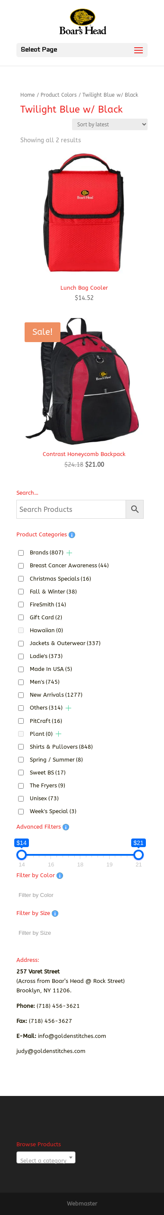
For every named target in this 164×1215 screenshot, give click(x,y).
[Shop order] (110, 124)
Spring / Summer (56, 759)
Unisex (44, 798)
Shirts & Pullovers (61, 747)
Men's (45, 682)
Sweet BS (48, 772)
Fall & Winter (53, 591)
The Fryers (47, 785)
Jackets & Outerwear (65, 643)
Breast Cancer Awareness (69, 565)
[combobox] (46, 1157)
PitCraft (46, 721)
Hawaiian (46, 630)
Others (46, 707)
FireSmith (48, 604)
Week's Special (53, 811)
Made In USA (51, 669)
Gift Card (46, 617)
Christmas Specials (60, 578)
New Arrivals (56, 695)
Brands (46, 552)
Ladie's (46, 656)
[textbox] (46, 1160)
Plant (41, 734)
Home (27, 95)
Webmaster (82, 1203)
